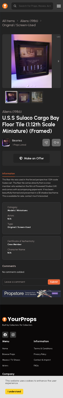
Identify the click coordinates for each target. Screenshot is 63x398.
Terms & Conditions (43, 348)
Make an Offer (31, 158)
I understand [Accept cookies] (14, 391)
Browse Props (8, 354)
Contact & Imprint (42, 360)
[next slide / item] (59, 61)
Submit (54, 282)
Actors (5, 365)
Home (5, 348)
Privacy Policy (40, 354)
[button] (27, 85)
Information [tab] (8, 173)
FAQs (36, 365)
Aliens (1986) (12, 111)
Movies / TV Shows (11, 360)
